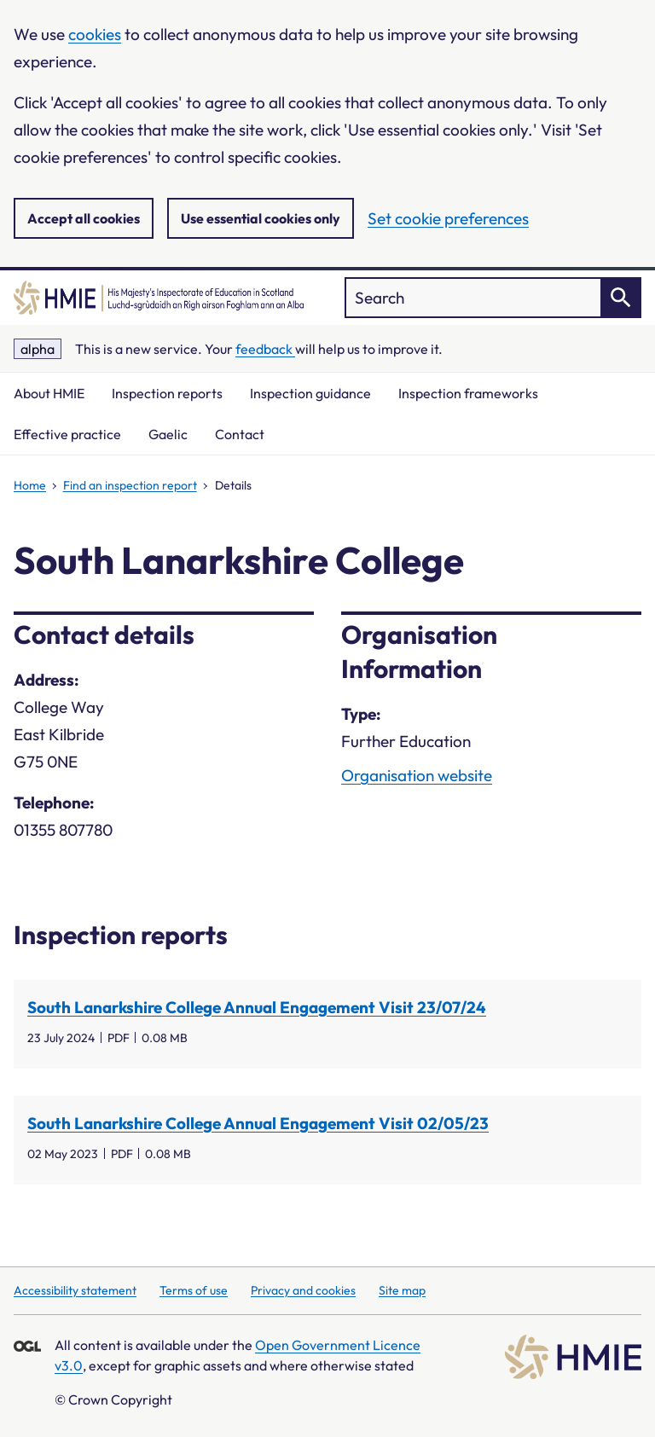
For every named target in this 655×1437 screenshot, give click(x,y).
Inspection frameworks (468, 393)
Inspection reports (167, 393)
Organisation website (416, 775)
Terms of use (193, 1290)
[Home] (159, 298)
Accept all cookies (83, 218)
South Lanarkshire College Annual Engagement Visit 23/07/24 (256, 1007)
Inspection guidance (310, 393)
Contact (239, 434)
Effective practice (67, 434)
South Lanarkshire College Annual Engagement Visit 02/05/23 (258, 1123)
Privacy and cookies (303, 1290)
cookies (94, 34)
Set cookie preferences (448, 218)
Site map (402, 1290)
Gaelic (168, 434)
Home (30, 485)
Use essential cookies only (260, 218)
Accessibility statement (75, 1290)
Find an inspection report (130, 485)
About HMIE (49, 393)
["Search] (493, 297)
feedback (265, 348)
